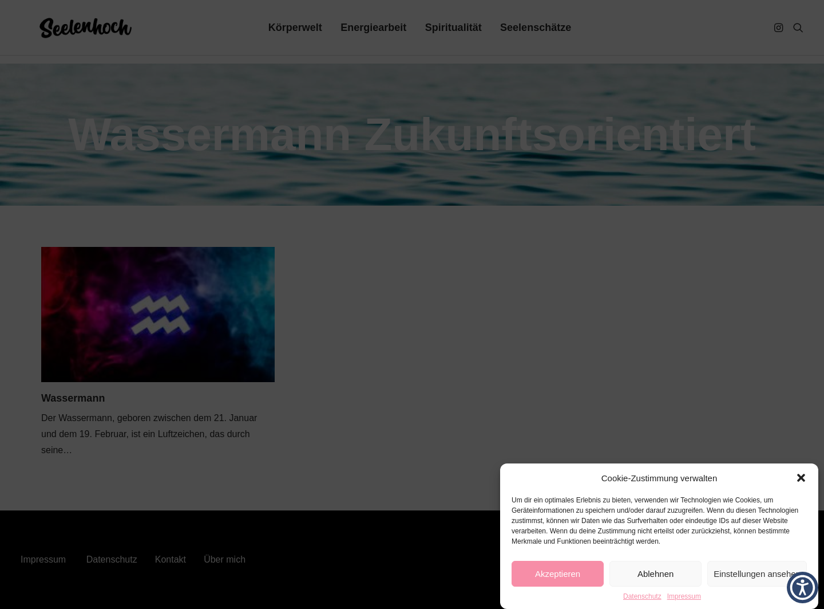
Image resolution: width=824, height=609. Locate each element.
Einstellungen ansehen (757, 574)
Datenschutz (642, 596)
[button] (801, 478)
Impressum (684, 596)
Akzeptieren (557, 574)
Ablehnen (655, 574)
